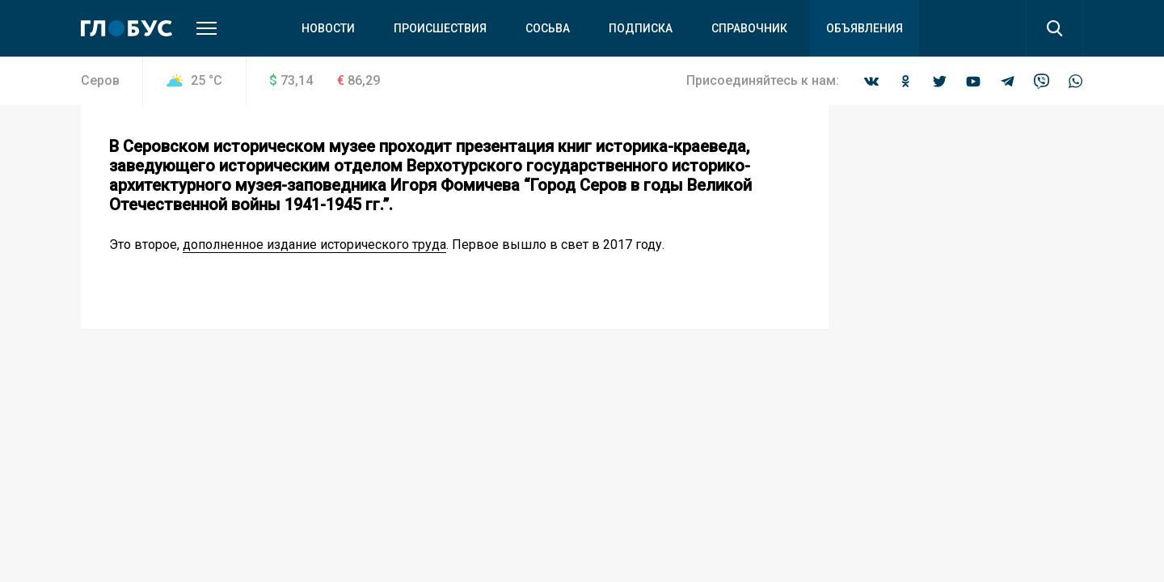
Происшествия (440, 28)
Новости (328, 28)
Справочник (749, 28)
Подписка (641, 28)
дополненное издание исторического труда (314, 244)
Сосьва (547, 28)
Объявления (864, 28)
